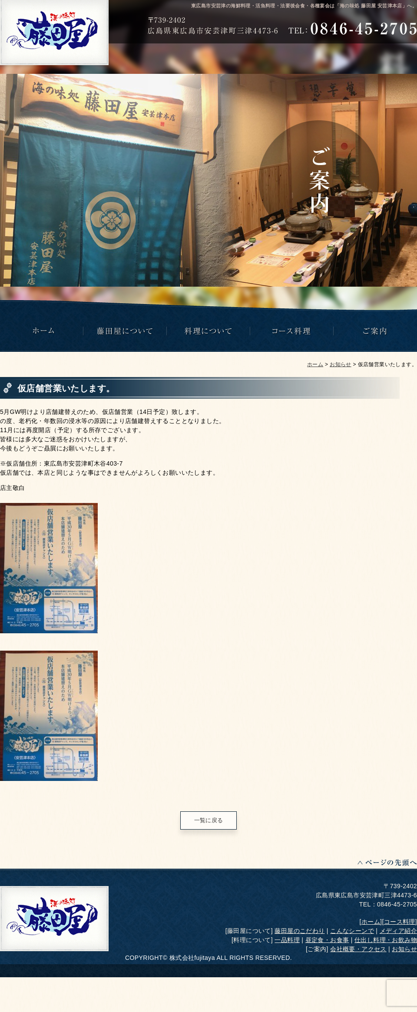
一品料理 (287, 939)
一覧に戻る (208, 820)
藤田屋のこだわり (299, 930)
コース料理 (399, 921)
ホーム (315, 364)
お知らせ (340, 364)
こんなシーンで (352, 930)
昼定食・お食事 (327, 939)
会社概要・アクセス (358, 949)
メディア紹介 (398, 930)
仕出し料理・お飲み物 (385, 939)
